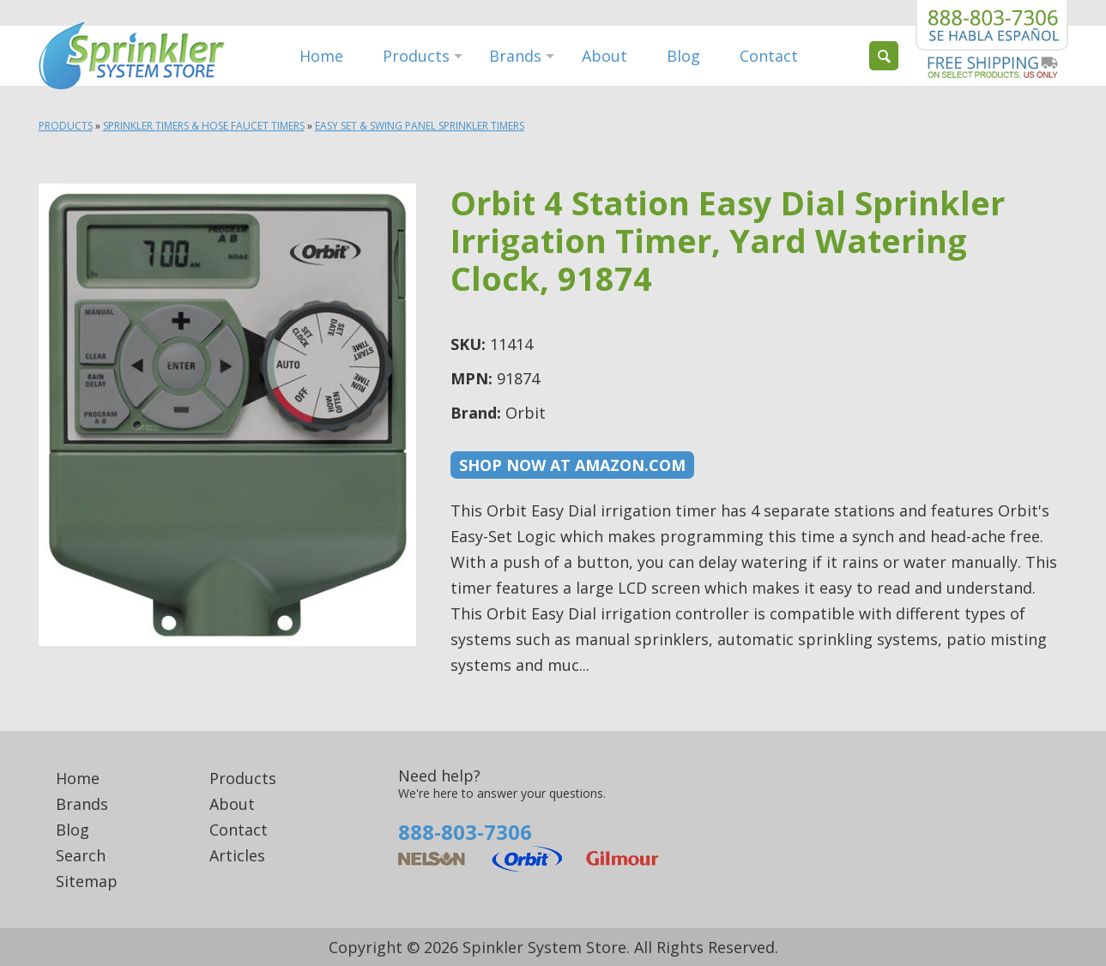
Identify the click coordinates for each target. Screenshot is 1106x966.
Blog (683, 55)
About (604, 55)
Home (321, 55)
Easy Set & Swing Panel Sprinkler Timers (419, 125)
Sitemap (87, 881)
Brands (515, 55)
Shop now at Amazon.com (572, 465)
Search (81, 855)
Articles (237, 855)
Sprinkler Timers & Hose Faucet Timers (204, 125)
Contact (769, 55)
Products (416, 55)
